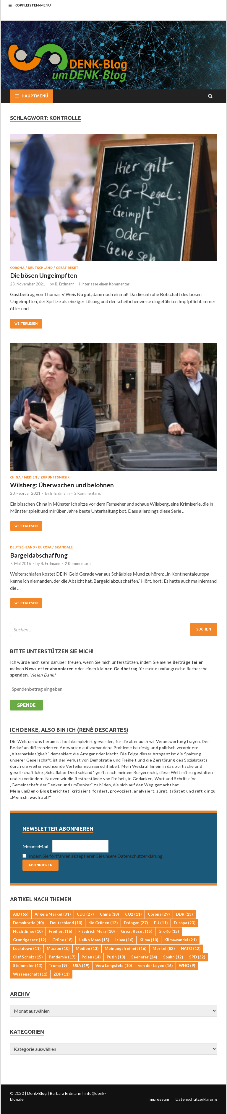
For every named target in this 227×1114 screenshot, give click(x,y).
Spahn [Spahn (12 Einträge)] (173, 957)
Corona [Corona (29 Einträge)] (159, 914)
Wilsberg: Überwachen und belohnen (62, 485)
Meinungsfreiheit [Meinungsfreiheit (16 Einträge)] (125, 948)
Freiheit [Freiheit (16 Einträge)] (60, 931)
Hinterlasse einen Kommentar (104, 284)
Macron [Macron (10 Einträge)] (58, 948)
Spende (26, 705)
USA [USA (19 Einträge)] (81, 965)
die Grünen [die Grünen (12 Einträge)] (103, 922)
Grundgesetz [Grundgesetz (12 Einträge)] (29, 939)
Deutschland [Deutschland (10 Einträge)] (66, 922)
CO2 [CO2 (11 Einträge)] (133, 914)
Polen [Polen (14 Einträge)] (91, 957)
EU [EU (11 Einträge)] (161, 922)
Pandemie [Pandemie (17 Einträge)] (62, 957)
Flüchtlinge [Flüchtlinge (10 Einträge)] (28, 931)
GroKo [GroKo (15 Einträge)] (168, 931)
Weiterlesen (26, 323)
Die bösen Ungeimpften (43, 275)
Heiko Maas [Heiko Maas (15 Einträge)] (94, 939)
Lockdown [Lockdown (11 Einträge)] (26, 948)
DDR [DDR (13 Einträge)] (184, 914)
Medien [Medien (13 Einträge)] (87, 948)
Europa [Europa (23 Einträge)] (184, 922)
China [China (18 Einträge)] (109, 914)
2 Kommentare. (87, 493)
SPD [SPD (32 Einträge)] (197, 957)
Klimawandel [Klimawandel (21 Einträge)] (180, 939)
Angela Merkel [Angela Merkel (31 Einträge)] (53, 914)
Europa (44, 547)
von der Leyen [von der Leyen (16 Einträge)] (155, 965)
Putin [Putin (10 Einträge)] (116, 957)
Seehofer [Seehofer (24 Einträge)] (144, 957)
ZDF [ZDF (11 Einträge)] (61, 974)
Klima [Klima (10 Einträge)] (149, 939)
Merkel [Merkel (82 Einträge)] (164, 948)
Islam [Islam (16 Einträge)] (124, 939)
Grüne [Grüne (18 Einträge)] (62, 939)
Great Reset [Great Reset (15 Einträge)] (136, 931)
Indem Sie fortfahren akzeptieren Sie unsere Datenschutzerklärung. (96, 856)
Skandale (64, 547)
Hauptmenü (35, 96)
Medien (30, 477)
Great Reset (67, 267)
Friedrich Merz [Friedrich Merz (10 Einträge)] (96, 931)
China (15, 477)
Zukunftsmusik (55, 477)
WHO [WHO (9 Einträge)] (187, 965)
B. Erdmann (64, 284)
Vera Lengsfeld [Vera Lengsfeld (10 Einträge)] (113, 965)
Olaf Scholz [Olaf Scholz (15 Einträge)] (28, 957)
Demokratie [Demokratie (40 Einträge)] (28, 922)
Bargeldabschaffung (39, 555)
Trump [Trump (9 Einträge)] (57, 965)
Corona (17, 267)
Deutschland (40, 267)
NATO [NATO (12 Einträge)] (190, 948)
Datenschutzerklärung (196, 1099)
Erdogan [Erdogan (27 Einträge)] (136, 922)
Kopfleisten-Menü (32, 5)
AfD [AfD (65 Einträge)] (20, 914)
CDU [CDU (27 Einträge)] (85, 914)
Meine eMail (35, 846)
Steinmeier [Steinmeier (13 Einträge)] (27, 965)
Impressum (158, 1099)
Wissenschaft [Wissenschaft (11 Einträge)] (30, 974)
